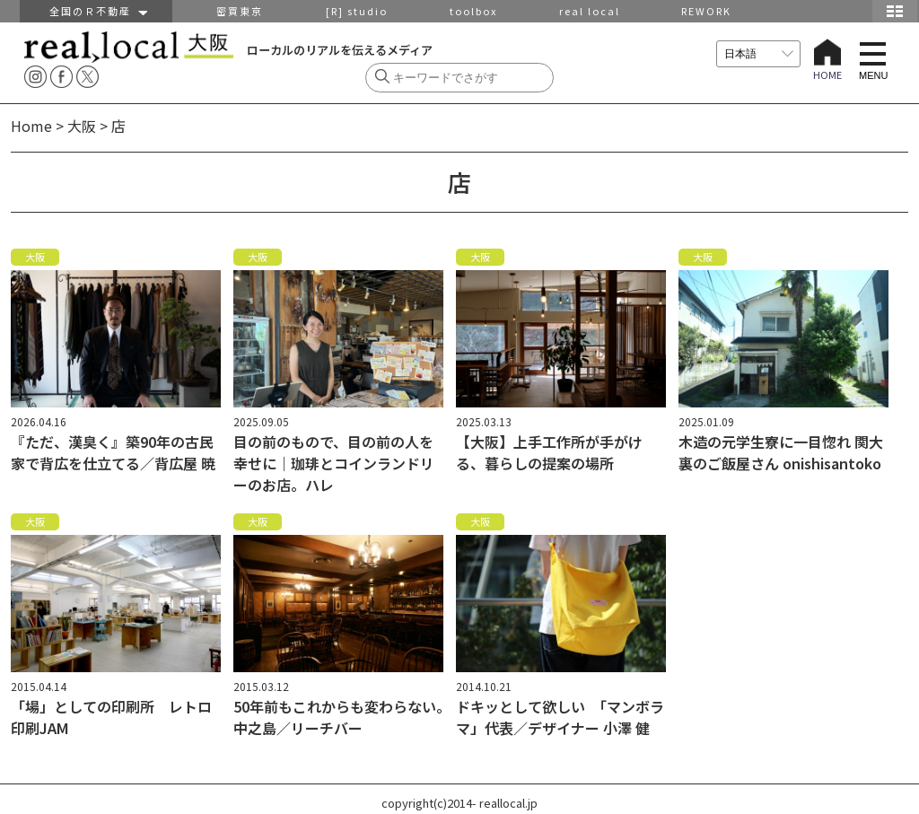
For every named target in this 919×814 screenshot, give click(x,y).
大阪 (81, 125)
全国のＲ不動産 (96, 11)
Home (31, 125)
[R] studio (357, 11)
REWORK (706, 11)
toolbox (473, 11)
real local (589, 11)
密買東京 (239, 11)
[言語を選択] (758, 53)
